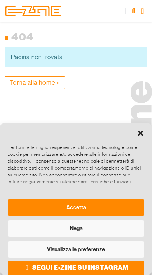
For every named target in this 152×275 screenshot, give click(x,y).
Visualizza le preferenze (76, 249)
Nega (76, 228)
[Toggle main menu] (124, 11)
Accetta (76, 207)
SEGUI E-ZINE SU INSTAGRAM (76, 268)
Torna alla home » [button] (35, 82)
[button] (140, 132)
